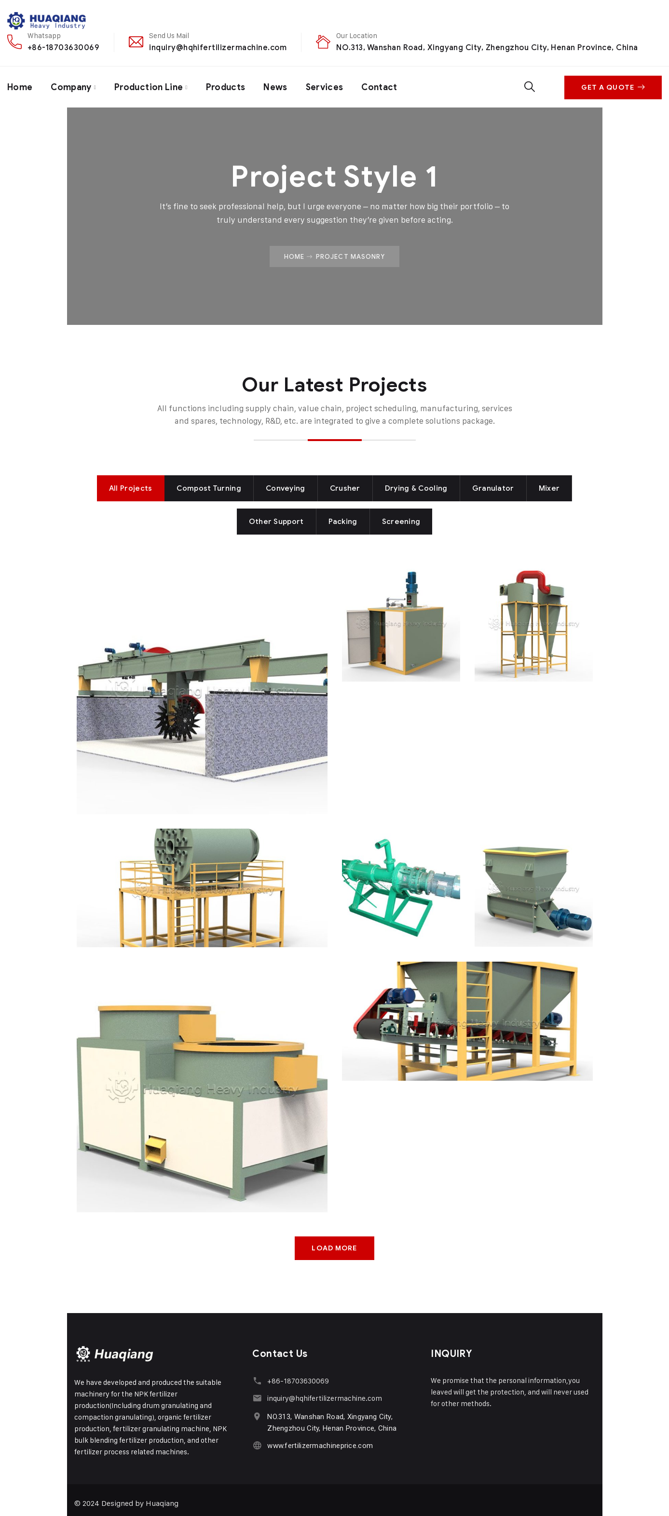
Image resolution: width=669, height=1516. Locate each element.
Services (328, 86)
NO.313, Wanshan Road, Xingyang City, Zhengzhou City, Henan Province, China (487, 47)
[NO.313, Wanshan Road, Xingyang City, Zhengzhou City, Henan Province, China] (256, 1416)
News (278, 86)
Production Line (150, 86)
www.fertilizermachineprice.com (319, 1445)
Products (228, 86)
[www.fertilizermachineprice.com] (256, 1444)
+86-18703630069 (63, 47)
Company (72, 86)
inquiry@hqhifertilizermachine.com (218, 47)
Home (20, 86)
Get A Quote (613, 87)
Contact (383, 86)
